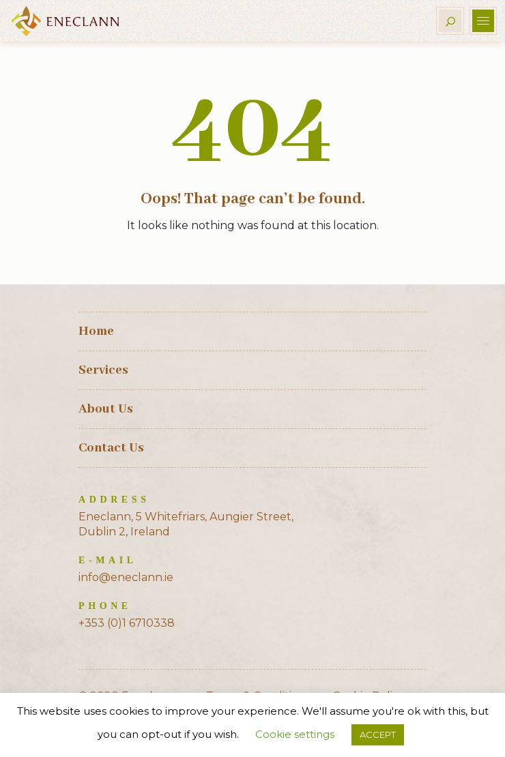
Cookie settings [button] (294, 734)
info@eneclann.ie (125, 577)
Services (103, 370)
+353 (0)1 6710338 (126, 623)
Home (96, 331)
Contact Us (111, 448)
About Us (105, 409)
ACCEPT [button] (378, 734)
